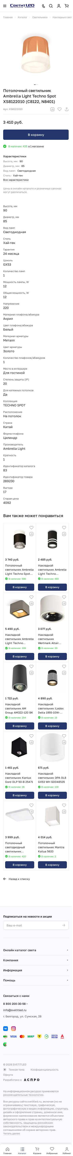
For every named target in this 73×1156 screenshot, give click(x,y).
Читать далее (11, 1133)
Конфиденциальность (45, 1069)
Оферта (8, 1074)
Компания (10, 960)
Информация (12, 970)
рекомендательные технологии (23, 1094)
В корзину (36, 135)
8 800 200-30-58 (14, 1003)
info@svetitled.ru (14, 1010)
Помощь (9, 980)
